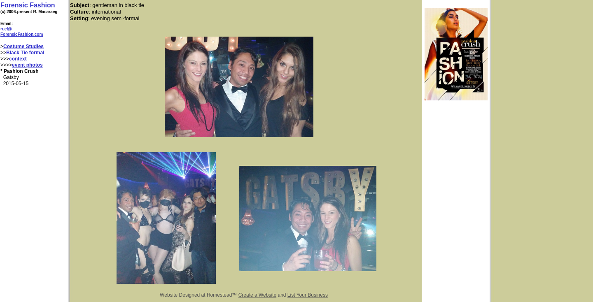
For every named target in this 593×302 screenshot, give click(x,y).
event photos (27, 65)
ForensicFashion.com (21, 34)
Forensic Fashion (27, 5)
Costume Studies (23, 46)
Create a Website (257, 295)
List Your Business (307, 295)
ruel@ (6, 29)
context (18, 59)
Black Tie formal (25, 53)
